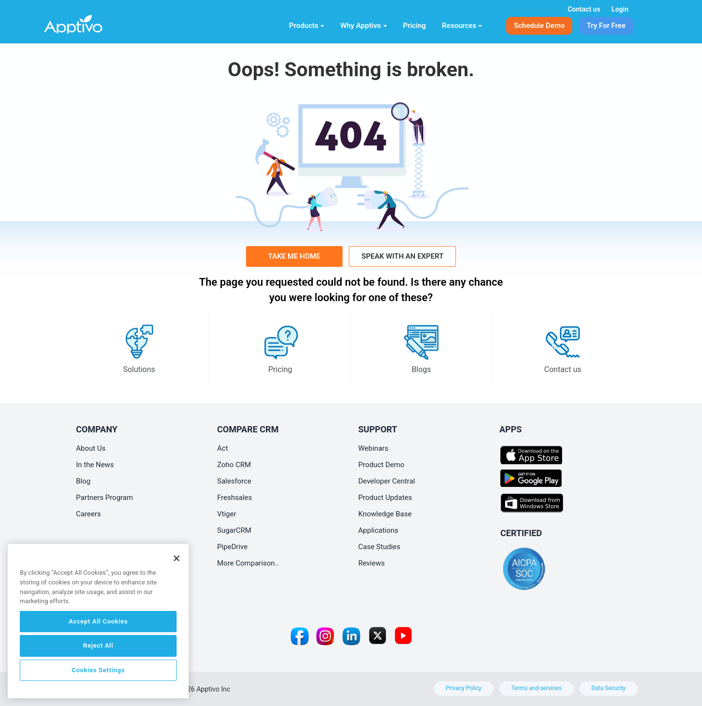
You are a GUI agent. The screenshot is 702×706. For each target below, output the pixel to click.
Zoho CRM (234, 464)
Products (306, 25)
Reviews (371, 563)
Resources (462, 25)
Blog (83, 481)
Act (222, 448)
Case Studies (379, 546)
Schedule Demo (539, 25)
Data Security (609, 688)
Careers (88, 514)
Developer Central (386, 481)
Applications (378, 530)
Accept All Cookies (98, 621)
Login (620, 9)
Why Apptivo (363, 25)
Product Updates (385, 497)
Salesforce (234, 481)
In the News (95, 464)
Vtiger (226, 514)
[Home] (89, 22)
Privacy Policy (464, 688)
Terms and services (536, 688)
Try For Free (606, 25)
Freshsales (234, 497)
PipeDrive (232, 546)
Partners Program (104, 497)
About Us (91, 448)
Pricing (414, 25)
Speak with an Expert (402, 256)
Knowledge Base (385, 514)
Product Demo (381, 464)
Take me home (294, 256)
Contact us (583, 9)
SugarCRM (234, 530)
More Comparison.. (248, 563)
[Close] (176, 558)
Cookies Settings (97, 670)
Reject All (98, 645)
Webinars (373, 448)
